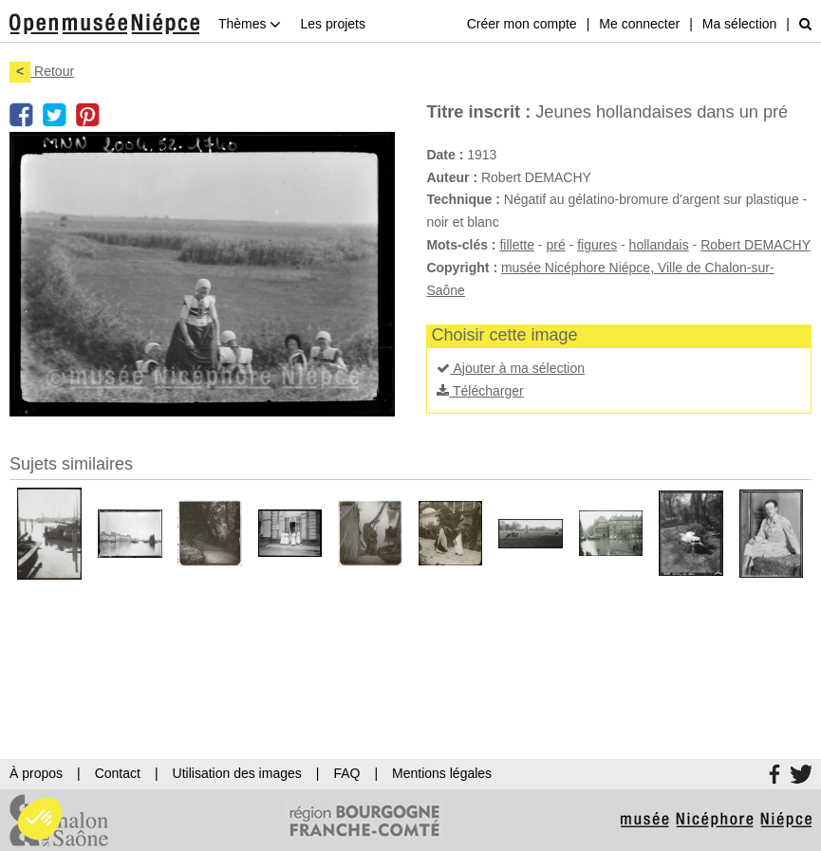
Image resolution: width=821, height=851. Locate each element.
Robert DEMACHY (755, 244)
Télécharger (480, 390)
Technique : (463, 199)
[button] (40, 819)
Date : (444, 154)
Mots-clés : (460, 244)
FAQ (346, 773)
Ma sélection (739, 23)
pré (555, 244)
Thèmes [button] (249, 23)
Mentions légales (442, 773)
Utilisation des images (237, 773)
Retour (41, 71)
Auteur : (451, 177)
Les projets (332, 23)
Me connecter (639, 23)
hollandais (659, 244)
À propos (36, 773)
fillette (516, 244)
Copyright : (461, 267)
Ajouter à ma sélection (511, 368)
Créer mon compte (522, 23)
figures (597, 244)
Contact (117, 773)
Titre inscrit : (478, 111)
